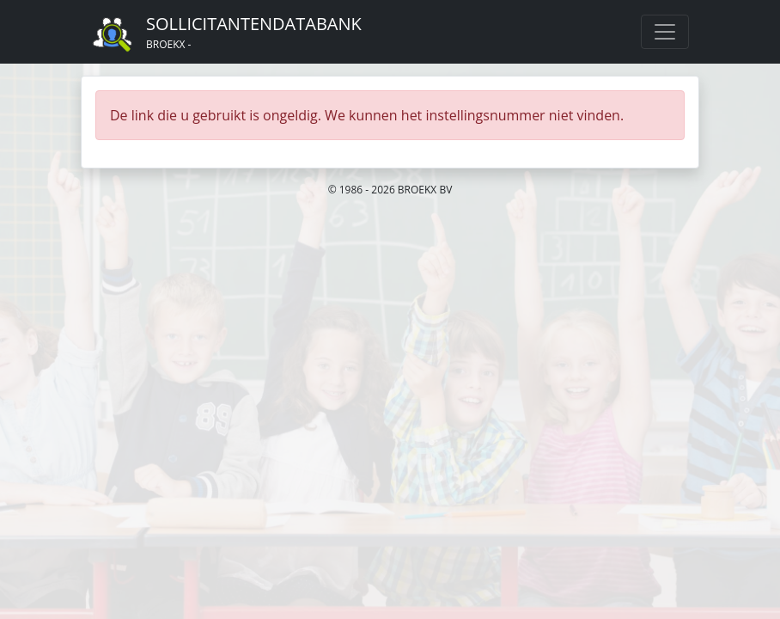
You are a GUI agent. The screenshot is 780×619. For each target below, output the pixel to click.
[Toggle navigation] (665, 32)
